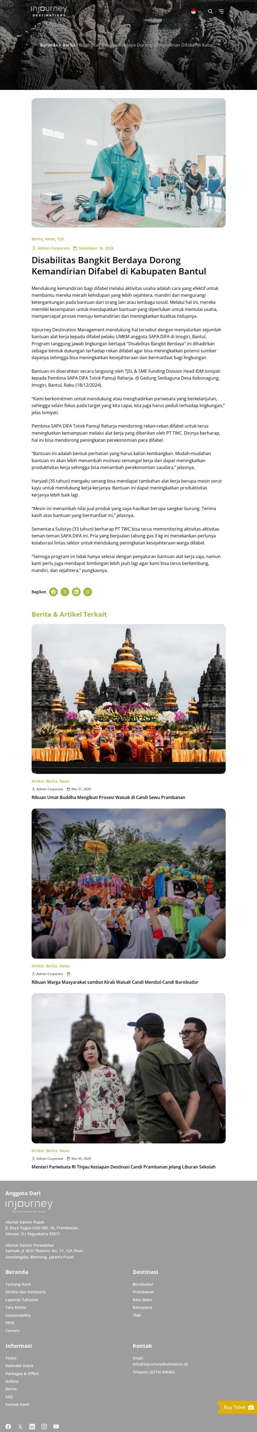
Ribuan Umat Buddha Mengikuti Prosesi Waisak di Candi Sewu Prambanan (108, 797)
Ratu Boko (142, 1299)
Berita (37, 238)
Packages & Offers (22, 1373)
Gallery (12, 1381)
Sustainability (18, 1315)
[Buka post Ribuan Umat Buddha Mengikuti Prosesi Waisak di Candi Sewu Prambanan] (129, 699)
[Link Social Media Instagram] (44, 1426)
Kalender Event (19, 1365)
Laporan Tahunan (21, 1299)
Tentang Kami (18, 1284)
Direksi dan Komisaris (25, 1291)
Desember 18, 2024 (93, 248)
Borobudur (143, 1284)
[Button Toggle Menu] (221, 11)
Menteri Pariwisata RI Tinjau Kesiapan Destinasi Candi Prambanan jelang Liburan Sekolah (124, 1167)
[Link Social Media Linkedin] (32, 1426)
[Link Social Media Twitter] (20, 1426)
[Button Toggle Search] (210, 11)
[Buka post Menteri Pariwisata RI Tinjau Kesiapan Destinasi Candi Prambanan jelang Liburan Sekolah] (129, 1068)
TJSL (61, 238)
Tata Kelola (15, 1307)
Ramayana (142, 1307)
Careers (12, 1330)
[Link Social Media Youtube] (56, 1426)
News (50, 238)
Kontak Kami (17, 1404)
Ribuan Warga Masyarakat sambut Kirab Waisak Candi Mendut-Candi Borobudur (115, 982)
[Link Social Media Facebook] (8, 1426)
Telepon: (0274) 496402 (154, 1372)
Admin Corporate (51, 248)
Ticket (11, 1358)
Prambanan (143, 1291)
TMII (137, 1315)
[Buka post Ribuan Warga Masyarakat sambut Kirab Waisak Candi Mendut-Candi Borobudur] (129, 883)
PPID (9, 1322)
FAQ (9, 1396)
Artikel (38, 781)
